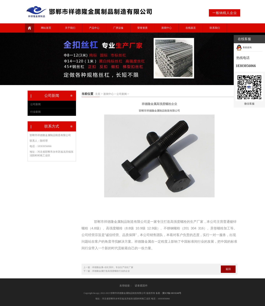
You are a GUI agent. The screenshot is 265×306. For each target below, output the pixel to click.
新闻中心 (166, 28)
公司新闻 (35, 104)
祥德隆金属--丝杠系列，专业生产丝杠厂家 (112, 267)
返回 (228, 269)
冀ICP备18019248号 (171, 293)
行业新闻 (35, 111)
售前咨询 (247, 47)
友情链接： (125, 285)
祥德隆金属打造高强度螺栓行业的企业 (111, 271)
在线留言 (191, 28)
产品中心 (94, 28)
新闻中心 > (109, 94)
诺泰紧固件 (141, 285)
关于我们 (70, 28)
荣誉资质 (142, 28)
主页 (97, 94)
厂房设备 (118, 28)
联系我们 (215, 28)
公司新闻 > (122, 94)
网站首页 (46, 28)
